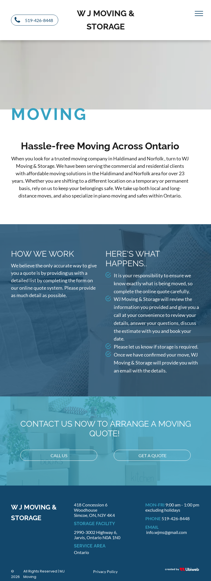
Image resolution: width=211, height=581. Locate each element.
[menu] (199, 13)
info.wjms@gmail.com (166, 532)
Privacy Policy (105, 571)
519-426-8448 (176, 518)
